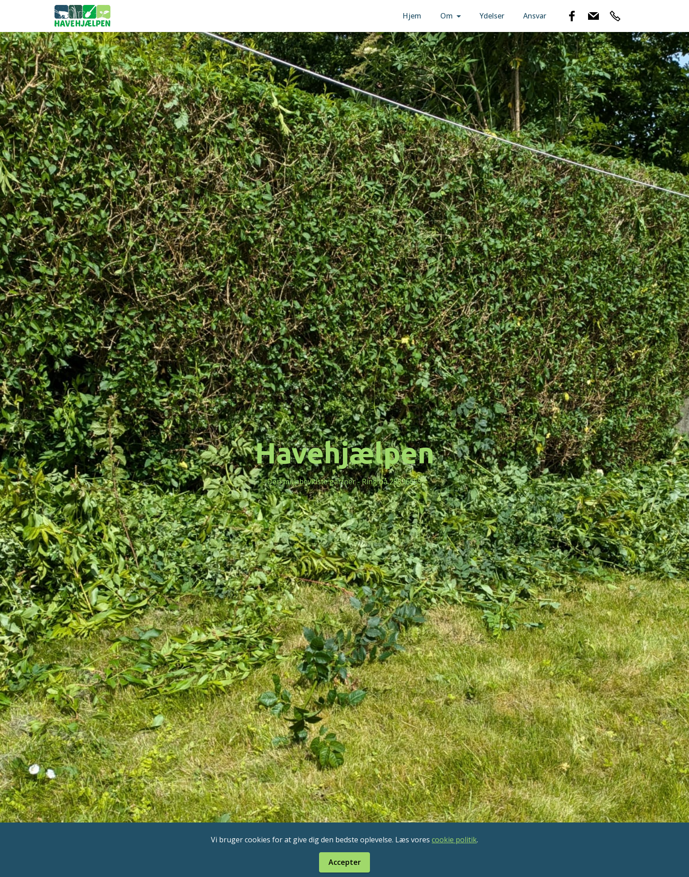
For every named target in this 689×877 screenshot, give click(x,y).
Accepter (345, 862)
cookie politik (454, 840)
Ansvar (534, 16)
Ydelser (491, 16)
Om (446, 16)
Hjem (411, 16)
